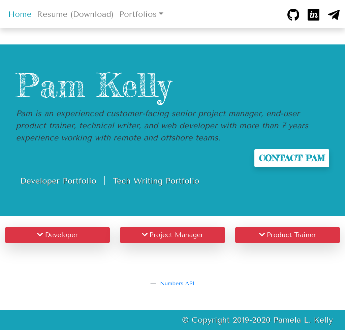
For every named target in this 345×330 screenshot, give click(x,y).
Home (21, 13)
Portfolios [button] (138, 14)
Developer (57, 235)
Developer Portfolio (58, 181)
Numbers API (177, 283)
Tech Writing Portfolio (156, 181)
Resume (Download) (75, 14)
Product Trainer (287, 235)
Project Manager (172, 235)
